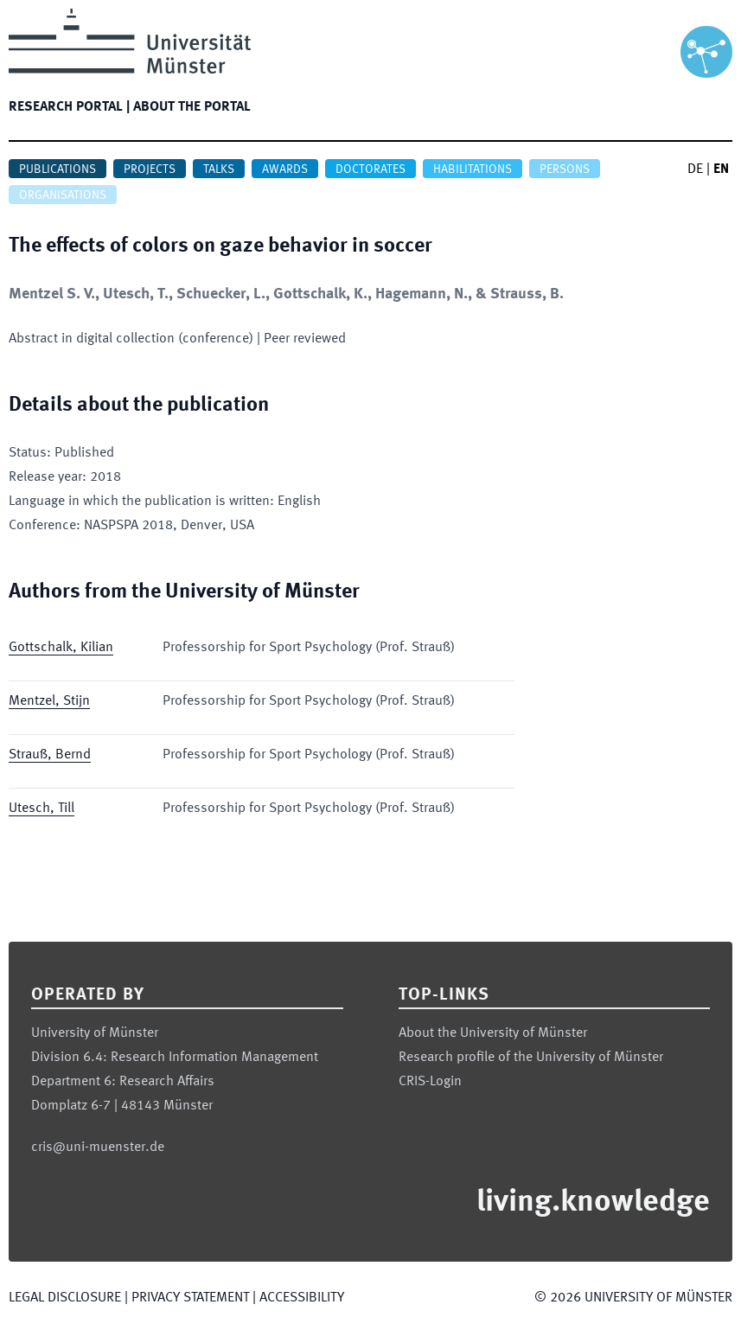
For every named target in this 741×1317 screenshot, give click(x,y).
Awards (285, 169)
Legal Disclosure (65, 1298)
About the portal (192, 107)
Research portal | (69, 107)
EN (721, 169)
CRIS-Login (430, 1082)
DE (695, 169)
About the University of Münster (493, 1033)
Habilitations (472, 169)
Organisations (62, 195)
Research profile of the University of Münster (531, 1057)
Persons (565, 169)
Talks (218, 169)
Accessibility (301, 1298)
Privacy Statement (190, 1298)
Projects (150, 169)
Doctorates (370, 169)
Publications (57, 169)
